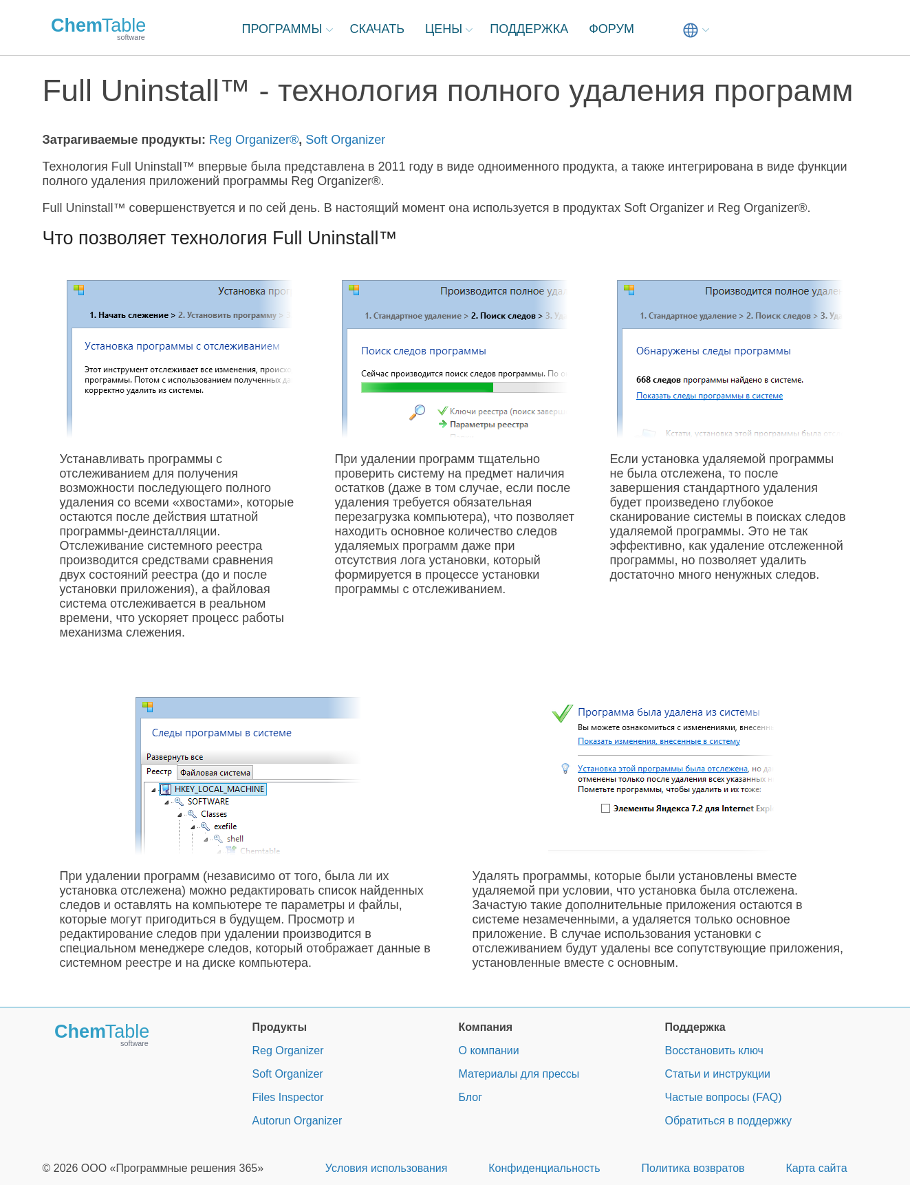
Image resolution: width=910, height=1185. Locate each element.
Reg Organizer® (254, 140)
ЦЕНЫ (443, 29)
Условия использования (386, 1168)
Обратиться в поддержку (728, 1121)
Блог (471, 1097)
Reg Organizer (288, 1050)
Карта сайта (816, 1168)
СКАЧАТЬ (377, 29)
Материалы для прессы (519, 1074)
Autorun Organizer (297, 1121)
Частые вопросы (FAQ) (723, 1097)
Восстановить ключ (714, 1050)
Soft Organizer (345, 140)
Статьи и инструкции (718, 1074)
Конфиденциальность (544, 1168)
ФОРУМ (611, 29)
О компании (489, 1050)
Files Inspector (288, 1097)
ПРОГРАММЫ (282, 29)
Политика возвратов (692, 1168)
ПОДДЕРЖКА (529, 29)
